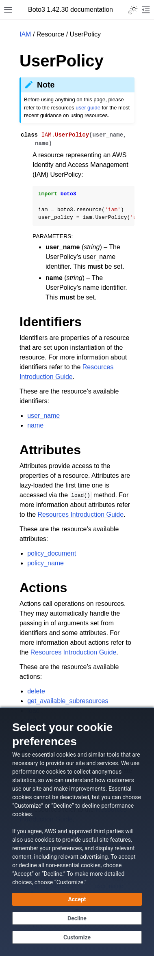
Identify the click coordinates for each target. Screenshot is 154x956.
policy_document (51, 553)
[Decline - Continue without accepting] (77, 918)
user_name (43, 415)
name (35, 425)
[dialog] (77, 832)
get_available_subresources (67, 700)
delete (36, 691)
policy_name (45, 563)
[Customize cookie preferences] (77, 937)
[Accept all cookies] (77, 899)
